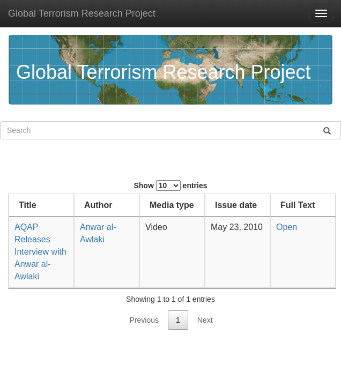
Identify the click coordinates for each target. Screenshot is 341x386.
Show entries (170, 185)
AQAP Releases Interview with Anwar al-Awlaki (40, 251)
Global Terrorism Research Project (81, 13)
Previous (143, 320)
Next (205, 320)
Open (285, 227)
